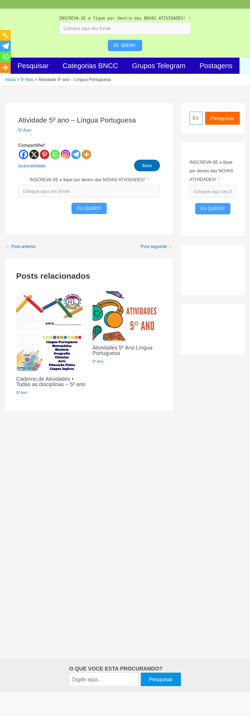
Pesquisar (33, 66)
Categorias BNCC (90, 66)
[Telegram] (76, 154)
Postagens (216, 66)
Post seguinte (156, 247)
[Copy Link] (5, 35)
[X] (34, 154)
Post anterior (21, 247)
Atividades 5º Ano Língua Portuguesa (122, 350)
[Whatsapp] (55, 154)
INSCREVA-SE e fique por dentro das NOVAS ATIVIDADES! (122, 18)
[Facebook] (23, 154)
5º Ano (24, 130)
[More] (86, 154)
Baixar (147, 165)
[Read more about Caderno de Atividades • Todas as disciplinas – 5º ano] (49, 331)
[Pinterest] (44, 154)
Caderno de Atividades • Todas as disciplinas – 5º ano (50, 381)
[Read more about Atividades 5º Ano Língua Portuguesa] (127, 315)
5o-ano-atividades (32, 165)
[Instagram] (65, 154)
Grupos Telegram (158, 66)
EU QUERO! (125, 45)
